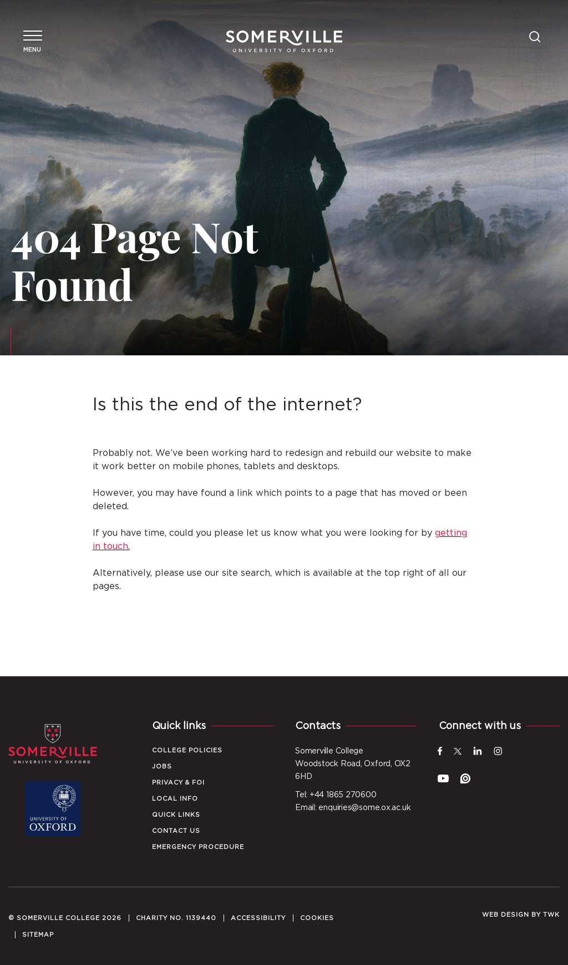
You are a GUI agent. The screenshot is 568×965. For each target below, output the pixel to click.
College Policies (187, 750)
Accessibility (258, 918)
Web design (505, 915)
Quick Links (176, 815)
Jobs (162, 766)
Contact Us (176, 831)
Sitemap (38, 935)
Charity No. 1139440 (176, 918)
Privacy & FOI (178, 783)
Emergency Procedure (198, 847)
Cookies (317, 918)
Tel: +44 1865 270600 (336, 795)
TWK (551, 915)
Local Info (175, 799)
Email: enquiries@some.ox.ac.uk (352, 808)
